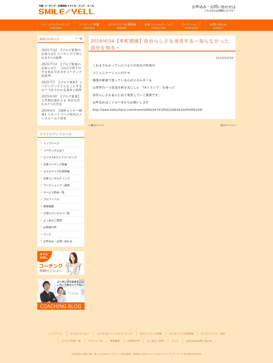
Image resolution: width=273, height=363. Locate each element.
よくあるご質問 (52, 220)
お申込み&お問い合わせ (199, 340)
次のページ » (228, 125)
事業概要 (48, 206)
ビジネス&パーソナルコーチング (114, 333)
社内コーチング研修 (151, 333)
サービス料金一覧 (53, 192)
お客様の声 (50, 227)
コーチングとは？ (53, 150)
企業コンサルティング (56, 178)
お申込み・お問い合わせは (214, 7)
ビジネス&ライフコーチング (60, 157)
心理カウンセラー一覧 (56, 213)
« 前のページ (96, 125)
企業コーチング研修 (55, 164)
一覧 (80, 38)
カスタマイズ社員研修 (56, 171)
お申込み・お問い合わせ (57, 241)
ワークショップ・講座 (56, 185)
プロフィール (51, 199)
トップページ (51, 143)
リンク (47, 234)
